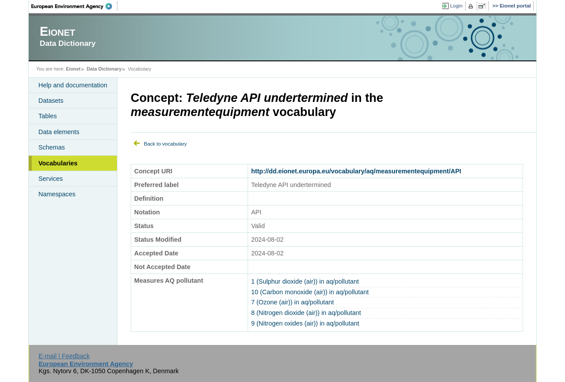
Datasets (51, 100)
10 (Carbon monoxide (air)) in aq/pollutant (310, 292)
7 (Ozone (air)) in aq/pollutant (292, 302)
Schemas (51, 147)
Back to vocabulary (165, 143)
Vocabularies (58, 163)
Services (50, 178)
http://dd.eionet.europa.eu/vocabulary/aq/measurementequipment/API (356, 171)
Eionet (73, 68)
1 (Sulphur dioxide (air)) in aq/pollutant (305, 281)
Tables (47, 116)
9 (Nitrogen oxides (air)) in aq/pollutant (305, 323)
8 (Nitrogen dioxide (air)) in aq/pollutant (306, 312)
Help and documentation (72, 85)
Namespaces (56, 194)
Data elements (58, 131)
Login (456, 5)
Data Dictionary (104, 68)
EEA (74, 6)
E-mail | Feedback (64, 356)
